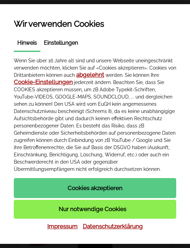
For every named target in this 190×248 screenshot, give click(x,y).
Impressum (62, 226)
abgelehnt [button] (90, 74)
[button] (95, 188)
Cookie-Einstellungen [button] (43, 82)
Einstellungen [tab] (61, 43)
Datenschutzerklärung (113, 226)
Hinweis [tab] (27, 43)
